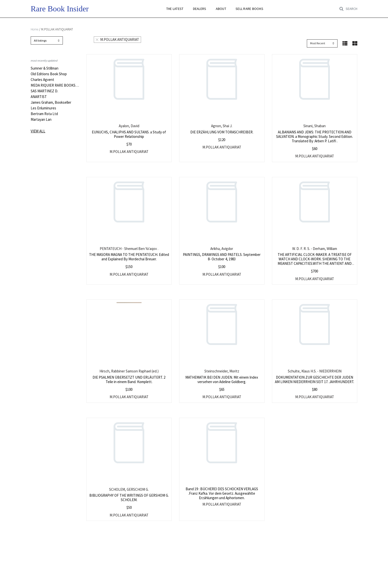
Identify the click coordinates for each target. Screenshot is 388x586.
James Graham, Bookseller (51, 102)
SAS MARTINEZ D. (44, 91)
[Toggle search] (348, 9)
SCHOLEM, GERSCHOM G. (129, 489)
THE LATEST (175, 9)
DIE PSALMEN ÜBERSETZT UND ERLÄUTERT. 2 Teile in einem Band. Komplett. (129, 379)
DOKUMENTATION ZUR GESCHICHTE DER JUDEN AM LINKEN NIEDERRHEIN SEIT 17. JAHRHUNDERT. (314, 379)
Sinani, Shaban (314, 125)
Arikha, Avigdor (221, 248)
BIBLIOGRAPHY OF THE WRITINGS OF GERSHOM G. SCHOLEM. (129, 497)
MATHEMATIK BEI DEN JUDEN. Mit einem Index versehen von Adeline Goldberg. (221, 379)
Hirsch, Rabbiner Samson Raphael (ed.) (129, 371)
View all (38, 131)
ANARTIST (39, 97)
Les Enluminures (43, 108)
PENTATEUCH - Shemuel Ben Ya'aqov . (129, 248)
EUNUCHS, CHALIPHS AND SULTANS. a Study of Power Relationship (129, 134)
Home (34, 29)
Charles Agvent (42, 79)
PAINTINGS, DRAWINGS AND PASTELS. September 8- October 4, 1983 (222, 256)
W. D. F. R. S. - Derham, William (314, 248)
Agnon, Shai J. (221, 125)
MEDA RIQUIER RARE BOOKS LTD (55, 85)
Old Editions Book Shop (49, 74)
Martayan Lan (41, 119)
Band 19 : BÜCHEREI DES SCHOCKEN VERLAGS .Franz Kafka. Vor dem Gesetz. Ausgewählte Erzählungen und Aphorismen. (222, 493)
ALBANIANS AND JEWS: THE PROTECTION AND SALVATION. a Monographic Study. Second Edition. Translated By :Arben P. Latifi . (314, 136)
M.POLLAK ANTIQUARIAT (117, 39)
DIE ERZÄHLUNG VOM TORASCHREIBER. (221, 132)
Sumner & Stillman (44, 68)
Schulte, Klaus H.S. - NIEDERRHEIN (314, 371)
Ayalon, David (129, 125)
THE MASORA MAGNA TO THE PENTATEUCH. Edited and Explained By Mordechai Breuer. (129, 256)
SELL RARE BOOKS (249, 9)
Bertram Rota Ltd (44, 114)
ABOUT (221, 9)
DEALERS (199, 9)
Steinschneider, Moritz (221, 371)
